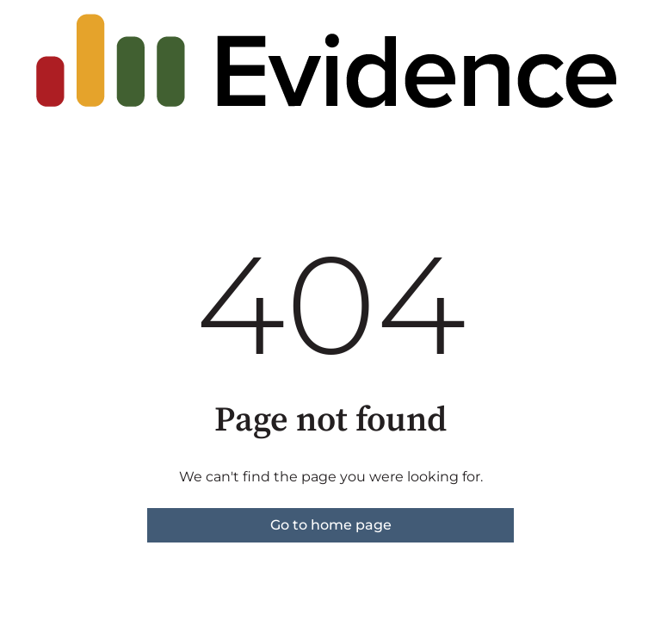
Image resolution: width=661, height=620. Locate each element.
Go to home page (331, 525)
